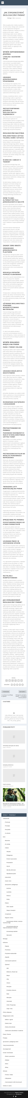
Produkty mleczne (11, 990)
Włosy (6, 1067)
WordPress (19, 1094)
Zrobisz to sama (7, 1085)
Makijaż (7, 1060)
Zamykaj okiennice (8, 765)
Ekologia (9, 18)
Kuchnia (9, 888)
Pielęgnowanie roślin (8, 1016)
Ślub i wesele (10, 906)
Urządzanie (8, 914)
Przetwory (7, 949)
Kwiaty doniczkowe (10, 1027)
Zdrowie (5, 1071)
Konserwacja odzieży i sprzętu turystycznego (12, 922)
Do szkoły (7, 844)
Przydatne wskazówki (10, 953)
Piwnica (9, 895)
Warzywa (9, 997)
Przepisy (5, 1038)
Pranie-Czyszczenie (12, 859)
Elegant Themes (19, 1092)
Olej (8, 979)
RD (14, 713)
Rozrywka (7, 829)
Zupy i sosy (9, 1008)
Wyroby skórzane (11, 870)
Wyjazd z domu (9, 917)
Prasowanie (10, 862)
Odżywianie (8, 1078)
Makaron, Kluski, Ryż (12, 972)
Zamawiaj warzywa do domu (11, 745)
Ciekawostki (6, 818)
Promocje (7, 822)
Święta (7, 903)
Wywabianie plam (11, 873)
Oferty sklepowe (7, 1012)
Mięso (8, 975)
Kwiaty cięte (8, 1023)
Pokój (8, 899)
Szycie (8, 866)
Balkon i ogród (9, 1019)
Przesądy (7, 825)
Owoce (8, 983)
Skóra (6, 1063)
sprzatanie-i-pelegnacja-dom (10, 1041)
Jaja (8, 968)
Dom (4, 837)
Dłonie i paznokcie (10, 1056)
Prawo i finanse (7, 1034)
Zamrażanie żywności (10, 960)
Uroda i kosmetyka (8, 1052)
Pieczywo (9, 986)
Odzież (7, 848)
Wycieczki (9, 935)
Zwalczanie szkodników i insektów (14, 1030)
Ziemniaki (9, 1001)
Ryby (8, 994)
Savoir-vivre (8, 881)
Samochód (8, 877)
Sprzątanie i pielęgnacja (11, 884)
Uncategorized (7, 1049)
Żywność (7, 964)
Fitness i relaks (9, 1074)
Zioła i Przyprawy (11, 1005)
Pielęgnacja (10, 855)
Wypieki (7, 957)
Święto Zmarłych (11, 910)
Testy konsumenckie (8, 1045)
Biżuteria (7, 840)
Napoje (7, 946)
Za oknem (7, 833)
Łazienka (9, 892)
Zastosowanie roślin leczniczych (13, 1082)
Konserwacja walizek (12, 931)
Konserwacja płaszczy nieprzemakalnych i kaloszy (10, 927)
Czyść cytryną (7, 784)
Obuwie (9, 851)
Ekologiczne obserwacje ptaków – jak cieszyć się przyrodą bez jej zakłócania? (14, 804)
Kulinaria (5, 942)
